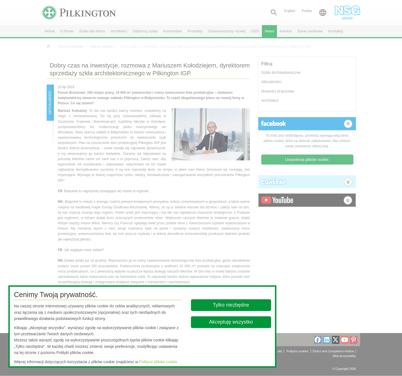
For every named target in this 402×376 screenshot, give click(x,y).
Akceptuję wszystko (231, 322)
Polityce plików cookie (158, 362)
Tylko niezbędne (231, 305)
